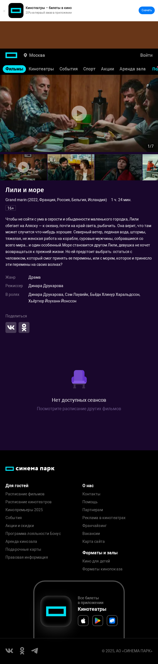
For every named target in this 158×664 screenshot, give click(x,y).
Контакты (91, 494)
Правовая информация (26, 557)
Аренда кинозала (21, 542)
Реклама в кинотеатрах (104, 518)
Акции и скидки (19, 526)
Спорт (89, 69)
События (68, 69)
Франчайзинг (94, 526)
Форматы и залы (100, 552)
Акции (107, 69)
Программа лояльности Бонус (33, 534)
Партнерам (92, 510)
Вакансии (91, 534)
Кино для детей (96, 561)
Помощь (90, 502)
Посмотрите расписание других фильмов (79, 408)
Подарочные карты (23, 549)
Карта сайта (93, 542)
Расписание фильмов (25, 494)
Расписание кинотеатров (28, 502)
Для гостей (16, 485)
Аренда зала (133, 69)
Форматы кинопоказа (102, 569)
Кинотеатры (41, 69)
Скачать (147, 10)
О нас (88, 485)
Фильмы (14, 69)
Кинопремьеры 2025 (24, 510)
